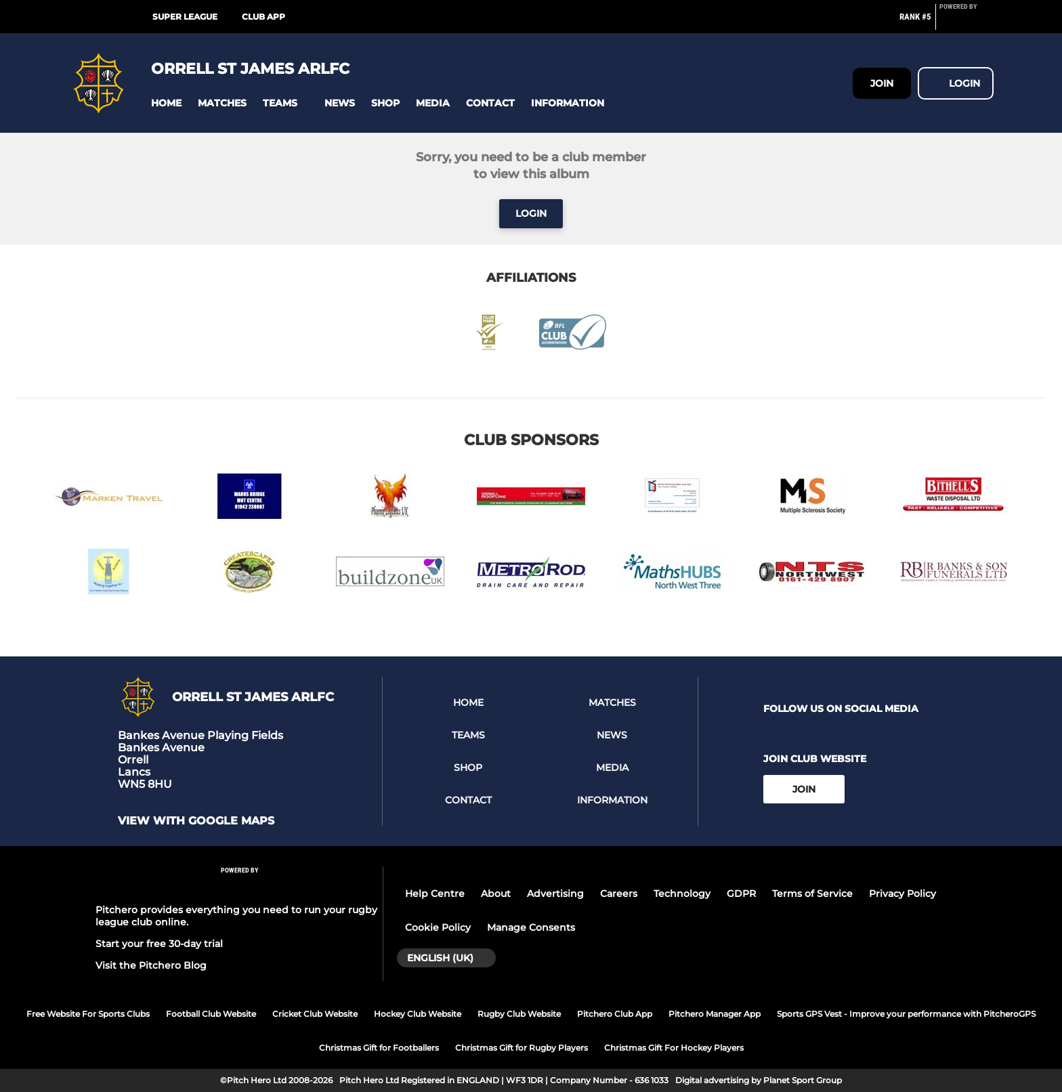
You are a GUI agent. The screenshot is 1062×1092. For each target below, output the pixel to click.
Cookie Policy (438, 927)
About (496, 893)
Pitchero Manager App (714, 1014)
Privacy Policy (902, 893)
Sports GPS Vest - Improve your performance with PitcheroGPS (906, 1014)
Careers (618, 893)
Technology (682, 893)
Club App (263, 17)
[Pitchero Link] (966, 22)
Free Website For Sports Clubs (88, 1014)
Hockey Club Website (417, 1014)
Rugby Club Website (519, 1014)
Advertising (555, 893)
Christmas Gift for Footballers (379, 1048)
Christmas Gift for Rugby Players (521, 1048)
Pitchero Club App (614, 1014)
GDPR (741, 893)
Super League (184, 17)
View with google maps (196, 821)
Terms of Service (812, 893)
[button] (166, 103)
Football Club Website (211, 1014)
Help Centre (435, 893)
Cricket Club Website (315, 1014)
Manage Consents (531, 927)
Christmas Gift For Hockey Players (674, 1048)
